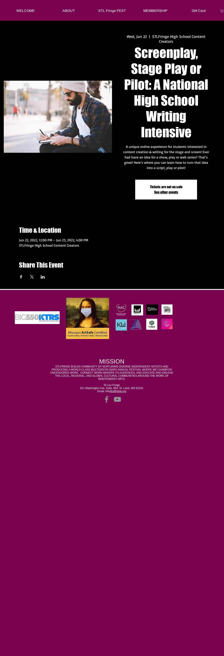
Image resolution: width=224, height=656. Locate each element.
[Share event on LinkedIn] (43, 277)
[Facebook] (106, 399)
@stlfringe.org (118, 391)
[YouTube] (117, 399)
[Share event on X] (32, 277)
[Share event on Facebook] (21, 277)
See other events (166, 192)
